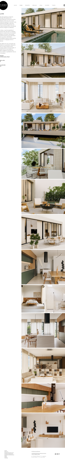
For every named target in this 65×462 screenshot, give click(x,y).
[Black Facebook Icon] (59, 454)
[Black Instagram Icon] (57, 454)
